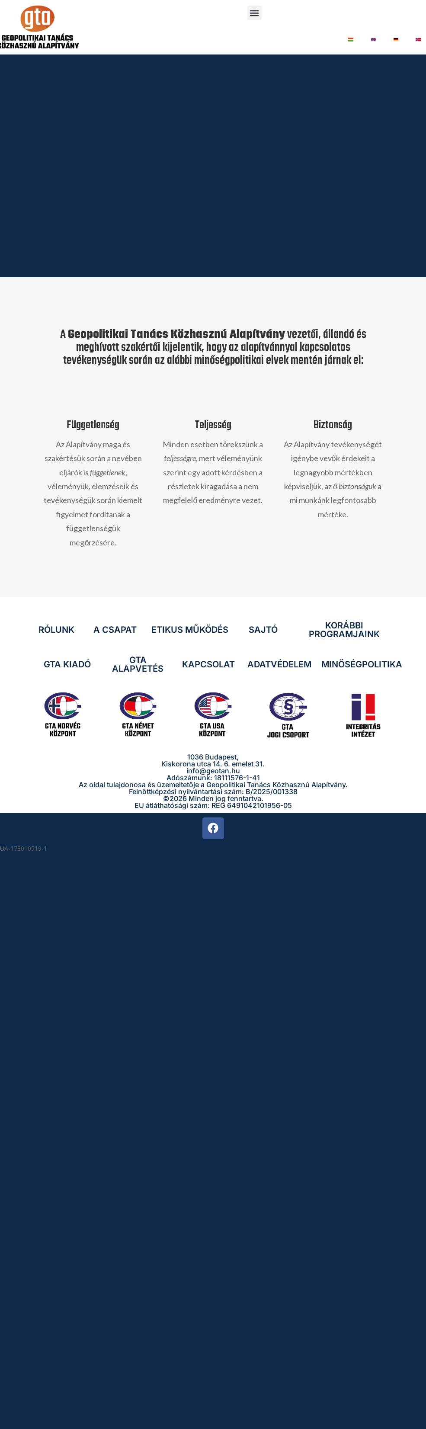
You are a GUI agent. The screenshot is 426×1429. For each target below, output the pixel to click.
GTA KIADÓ (67, 664)
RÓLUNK (56, 630)
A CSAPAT (115, 630)
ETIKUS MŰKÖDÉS (189, 630)
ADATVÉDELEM (279, 664)
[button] (254, 13)
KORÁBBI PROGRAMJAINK (344, 629)
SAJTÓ (263, 630)
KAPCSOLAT (208, 664)
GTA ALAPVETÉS (137, 664)
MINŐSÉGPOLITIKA (361, 664)
